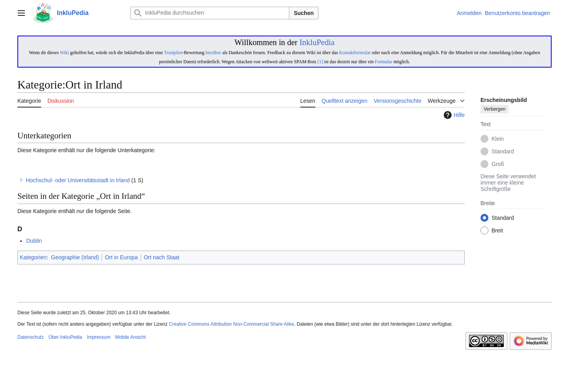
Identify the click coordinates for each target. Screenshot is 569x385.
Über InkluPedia (65, 337)
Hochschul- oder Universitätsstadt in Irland (78, 180)
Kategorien (33, 257)
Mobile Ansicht (130, 337)
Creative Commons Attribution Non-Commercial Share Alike (231, 324)
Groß (498, 164)
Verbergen (494, 109)
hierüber (213, 52)
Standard (503, 152)
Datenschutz (30, 337)
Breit (497, 231)
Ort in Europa (121, 257)
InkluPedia (317, 42)
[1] (320, 61)
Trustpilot (173, 52)
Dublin (34, 241)
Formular (383, 61)
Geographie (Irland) (75, 257)
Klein (498, 139)
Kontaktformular (355, 52)
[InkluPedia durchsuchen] (209, 13)
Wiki (64, 52)
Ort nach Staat (161, 257)
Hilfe (453, 115)
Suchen (304, 13)
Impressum (98, 337)
